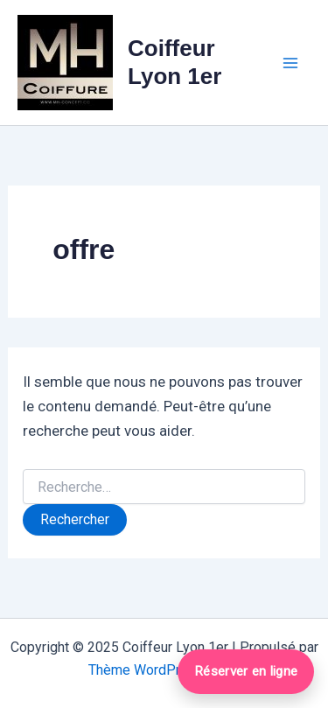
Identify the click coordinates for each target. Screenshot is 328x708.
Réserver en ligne (245, 671)
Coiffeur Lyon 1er (174, 61)
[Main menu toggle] (291, 63)
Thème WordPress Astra (164, 670)
